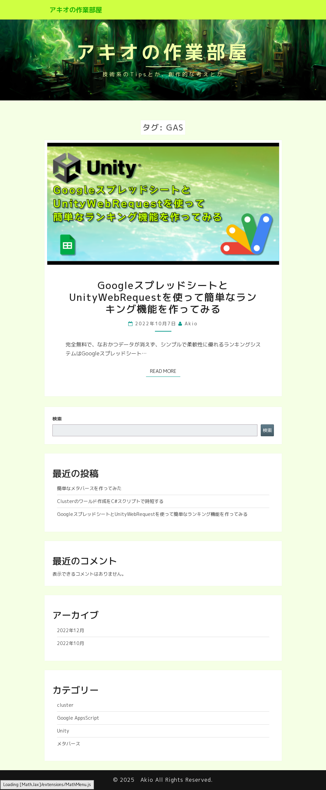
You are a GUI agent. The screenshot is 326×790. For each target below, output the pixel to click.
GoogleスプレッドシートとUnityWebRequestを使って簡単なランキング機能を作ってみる (163, 297)
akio (191, 323)
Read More (165, 371)
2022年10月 (70, 643)
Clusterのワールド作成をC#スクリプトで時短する (110, 501)
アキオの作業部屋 (75, 9)
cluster (65, 705)
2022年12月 (70, 630)
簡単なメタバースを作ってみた (89, 488)
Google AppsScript (78, 718)
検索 (57, 418)
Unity (63, 731)
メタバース (68, 743)
